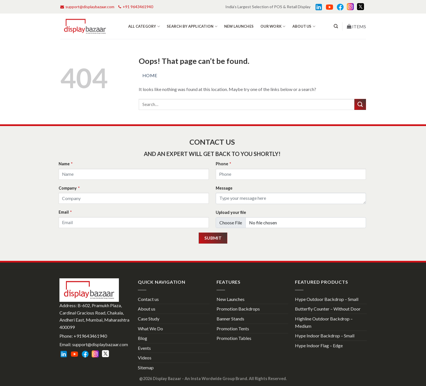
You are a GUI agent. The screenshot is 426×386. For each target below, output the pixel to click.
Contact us (148, 299)
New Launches (239, 26)
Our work (273, 26)
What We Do (150, 328)
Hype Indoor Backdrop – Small (324, 335)
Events (144, 348)
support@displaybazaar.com (87, 6)
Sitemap (146, 367)
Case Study (148, 318)
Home (149, 75)
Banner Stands (230, 318)
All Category (144, 26)
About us (304, 26)
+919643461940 (90, 336)
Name (65, 163)
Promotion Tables (234, 338)
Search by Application (192, 26)
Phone (223, 163)
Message (224, 188)
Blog (142, 338)
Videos (144, 357)
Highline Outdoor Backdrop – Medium (324, 322)
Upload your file (231, 212)
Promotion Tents (233, 328)
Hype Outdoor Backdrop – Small (326, 299)
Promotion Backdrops (238, 308)
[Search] (336, 26)
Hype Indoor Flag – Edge (319, 345)
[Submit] (360, 104)
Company (69, 188)
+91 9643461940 (135, 6)
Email (65, 212)
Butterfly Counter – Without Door (328, 308)
